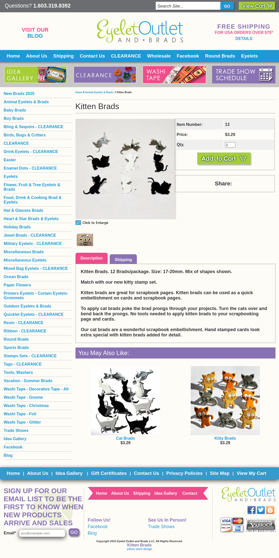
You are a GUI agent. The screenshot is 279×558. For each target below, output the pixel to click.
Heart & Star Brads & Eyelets (31, 219)
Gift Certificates (109, 473)
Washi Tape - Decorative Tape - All (36, 389)
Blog (35, 36)
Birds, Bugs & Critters (25, 135)
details (243, 38)
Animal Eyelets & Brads (99, 92)
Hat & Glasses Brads (23, 210)
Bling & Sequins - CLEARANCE (33, 127)
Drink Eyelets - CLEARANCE (31, 151)
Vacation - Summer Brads (28, 381)
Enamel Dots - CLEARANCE (30, 168)
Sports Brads (16, 347)
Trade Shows (16, 430)
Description (92, 258)
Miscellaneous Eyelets (25, 260)
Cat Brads (125, 438)
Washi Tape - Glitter (22, 422)
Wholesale (159, 56)
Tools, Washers (18, 372)
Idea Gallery (15, 439)
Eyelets (249, 56)
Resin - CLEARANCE (24, 323)
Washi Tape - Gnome (23, 397)
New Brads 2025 (19, 93)
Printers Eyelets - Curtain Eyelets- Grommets (36, 295)
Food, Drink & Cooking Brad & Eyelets (33, 199)
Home (13, 56)
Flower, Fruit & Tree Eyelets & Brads (32, 187)
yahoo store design (139, 548)
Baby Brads (15, 110)
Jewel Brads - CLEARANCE (30, 235)
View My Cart (251, 473)
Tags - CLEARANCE (23, 364)
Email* (10, 533)
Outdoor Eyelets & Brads (27, 306)
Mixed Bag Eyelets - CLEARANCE (36, 268)
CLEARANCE (126, 56)
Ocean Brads (16, 277)
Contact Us (92, 56)
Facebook (188, 56)
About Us (36, 56)
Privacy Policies (184, 473)
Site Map (219, 473)
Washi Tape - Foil (20, 414)
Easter (10, 160)
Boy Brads (14, 118)
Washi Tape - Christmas (26, 405)
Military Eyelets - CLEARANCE (33, 243)
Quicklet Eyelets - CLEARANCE (34, 314)
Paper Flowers (17, 285)
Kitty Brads (225, 438)
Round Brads (220, 56)
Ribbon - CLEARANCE (25, 331)
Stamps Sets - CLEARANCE (30, 356)
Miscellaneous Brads (24, 252)
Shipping (63, 56)
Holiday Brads (17, 227)
